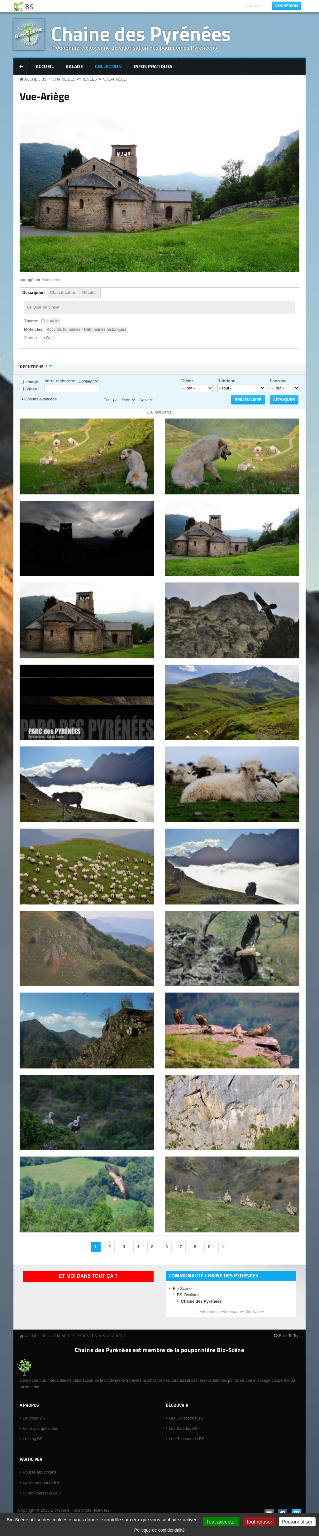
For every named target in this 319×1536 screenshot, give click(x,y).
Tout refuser (259, 1521)
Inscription (253, 6)
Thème (187, 381)
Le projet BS (34, 1418)
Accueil (45, 66)
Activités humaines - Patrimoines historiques (86, 329)
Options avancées (40, 399)
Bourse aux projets (39, 1472)
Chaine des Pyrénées (141, 33)
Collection (108, 66)
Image (32, 381)
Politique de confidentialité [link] (159, 1530)
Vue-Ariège (114, 79)
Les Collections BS (186, 1418)
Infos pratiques (153, 66)
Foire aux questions (40, 1428)
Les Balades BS (183, 1428)
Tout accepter (221, 1521)
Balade (74, 66)
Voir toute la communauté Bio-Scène (231, 1312)
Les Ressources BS (186, 1438)
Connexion (286, 6)
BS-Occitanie (189, 1294)
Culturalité (50, 321)
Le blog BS (33, 1438)
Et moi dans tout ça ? (88, 1276)
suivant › (223, 1247)
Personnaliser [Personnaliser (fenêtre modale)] (297, 1521)
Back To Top (289, 1336)
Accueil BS (35, 79)
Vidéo (31, 389)
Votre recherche (60, 381)
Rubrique (226, 381)
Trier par (111, 399)
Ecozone (278, 381)
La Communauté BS (41, 1482)
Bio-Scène (182, 1288)
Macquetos (51, 279)
